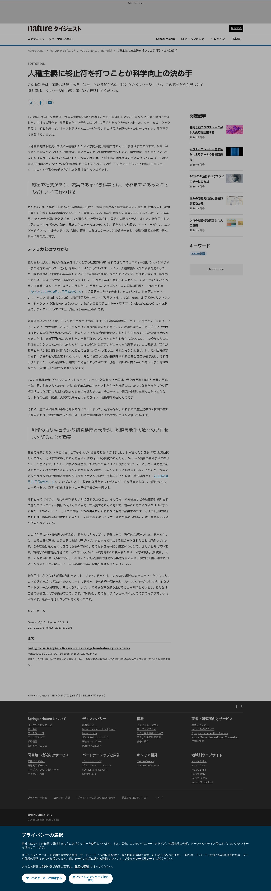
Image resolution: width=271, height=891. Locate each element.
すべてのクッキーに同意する (44, 878)
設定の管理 (82, 866)
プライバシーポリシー (138, 858)
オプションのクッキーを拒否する (91, 878)
